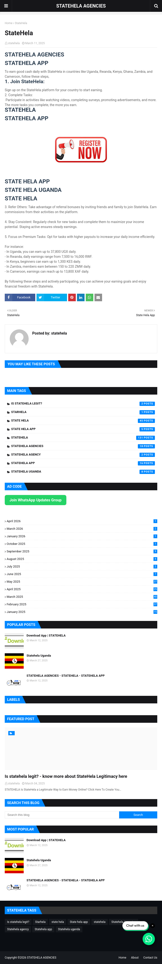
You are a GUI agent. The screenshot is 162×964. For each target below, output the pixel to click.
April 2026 (82, 521)
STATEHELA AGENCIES (81, 6)
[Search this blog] (62, 814)
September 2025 (82, 551)
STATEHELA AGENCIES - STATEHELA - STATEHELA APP (66, 675)
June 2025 (82, 574)
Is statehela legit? (83, 404)
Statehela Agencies (83, 446)
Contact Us (150, 957)
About (135, 957)
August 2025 (82, 559)
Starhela (83, 412)
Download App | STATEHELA (46, 635)
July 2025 (82, 566)
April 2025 (82, 589)
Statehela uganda (83, 472)
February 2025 (82, 604)
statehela (14, 43)
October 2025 (82, 544)
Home (8, 23)
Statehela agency (83, 455)
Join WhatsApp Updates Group (35, 500)
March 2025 (82, 596)
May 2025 (82, 581)
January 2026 (82, 536)
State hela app (83, 429)
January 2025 (82, 612)
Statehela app (83, 463)
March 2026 (82, 528)
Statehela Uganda (39, 655)
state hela (83, 421)
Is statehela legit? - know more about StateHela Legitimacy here (66, 776)
